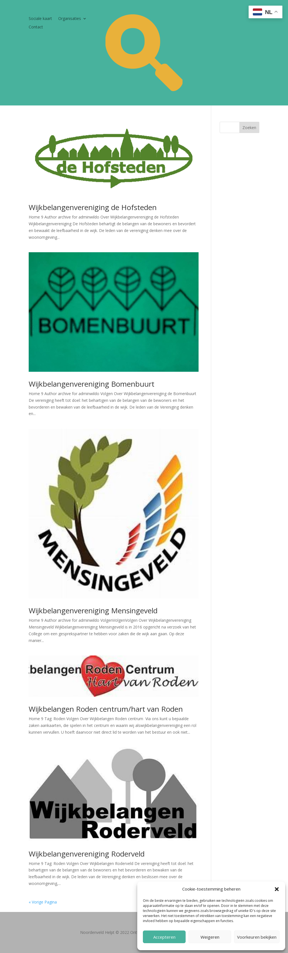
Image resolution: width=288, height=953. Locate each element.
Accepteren (164, 937)
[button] (277, 889)
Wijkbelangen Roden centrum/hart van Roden (106, 709)
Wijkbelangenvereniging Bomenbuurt (91, 384)
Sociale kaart (40, 19)
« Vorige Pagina (43, 902)
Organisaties (69, 19)
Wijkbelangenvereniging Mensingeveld (93, 610)
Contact (36, 27)
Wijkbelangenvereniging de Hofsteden (93, 207)
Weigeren (210, 937)
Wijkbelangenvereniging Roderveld (87, 854)
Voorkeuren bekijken (256, 937)
